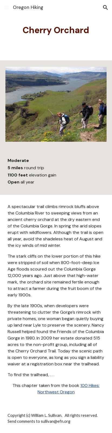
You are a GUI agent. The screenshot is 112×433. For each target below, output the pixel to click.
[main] (56, 30)
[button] (6, 7)
